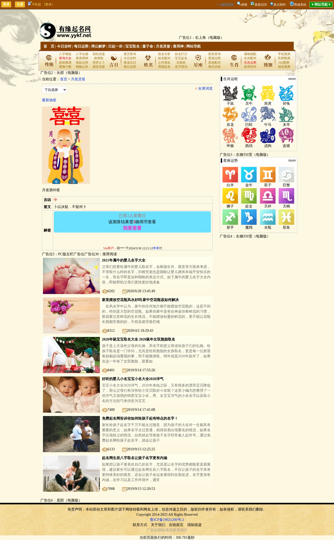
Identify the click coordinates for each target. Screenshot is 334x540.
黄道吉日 (130, 62)
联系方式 (140, 525)
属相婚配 (250, 54)
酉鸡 (249, 146)
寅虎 (267, 103)
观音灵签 (99, 66)
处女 (249, 206)
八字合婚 (82, 54)
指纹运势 (82, 62)
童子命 (147, 46)
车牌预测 (284, 58)
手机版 (34, 4)
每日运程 (214, 66)
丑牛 (249, 103)
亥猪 (286, 146)
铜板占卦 (82, 66)
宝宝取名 (132, 46)
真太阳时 (279, 4)
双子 (267, 185)
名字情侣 (181, 66)
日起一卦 (115, 46)
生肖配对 (250, 58)
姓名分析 (164, 54)
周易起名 (164, 66)
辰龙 (230, 125)
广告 (150, 530)
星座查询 (214, 54)
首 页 (48, 46)
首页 (63, 79)
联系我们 (180, 530)
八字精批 (65, 54)
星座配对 (214, 62)
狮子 (230, 206)
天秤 (267, 206)
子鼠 (230, 103)
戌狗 (267, 146)
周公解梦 (98, 46)
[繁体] (48, 4)
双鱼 (286, 227)
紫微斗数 (65, 66)
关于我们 (158, 525)
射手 (230, 227)
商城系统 (300, 4)
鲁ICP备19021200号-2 (167, 520)
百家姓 (181, 62)
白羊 (230, 185)
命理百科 (250, 66)
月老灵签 (163, 46)
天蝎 (286, 206)
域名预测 (284, 66)
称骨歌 (98, 58)
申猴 (230, 146)
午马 (267, 125)
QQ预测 (284, 62)
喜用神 (178, 46)
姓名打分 (181, 54)
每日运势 (81, 46)
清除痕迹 (194, 525)
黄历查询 (130, 54)
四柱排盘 (99, 54)
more (292, 79)
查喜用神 (82, 58)
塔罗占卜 (99, 62)
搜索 (244, 4)
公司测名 (164, 62)
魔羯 (249, 227)
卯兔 (286, 103)
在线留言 (176, 525)
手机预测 (284, 54)
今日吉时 (64, 46)
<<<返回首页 (224, 4)
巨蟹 (286, 185)
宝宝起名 (181, 58)
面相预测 (65, 62)
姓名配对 (164, 58)
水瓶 (267, 227)
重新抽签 (49, 100)
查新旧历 (261, 4)
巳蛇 (249, 125)
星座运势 (214, 58)
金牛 (249, 185)
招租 (161, 530)
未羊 (286, 125)
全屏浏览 (203, 88)
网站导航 (193, 46)
